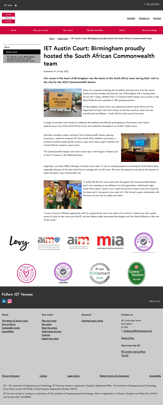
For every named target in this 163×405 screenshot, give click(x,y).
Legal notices (73, 375)
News (21, 47)
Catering (46, 334)
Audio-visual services (51, 331)
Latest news (22, 51)
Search (105, 4)
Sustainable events (11, 327)
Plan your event (40, 30)
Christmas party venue (92, 320)
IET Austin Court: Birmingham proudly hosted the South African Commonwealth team (21, 58)
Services (157, 18)
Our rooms (68, 30)
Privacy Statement (10, 375)
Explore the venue (50, 338)
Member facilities (95, 30)
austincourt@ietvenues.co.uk (138, 330)
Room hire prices (49, 327)
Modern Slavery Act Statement (114, 375)
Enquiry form (127, 337)
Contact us (144, 18)
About (122, 30)
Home (13, 30)
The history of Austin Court (15, 320)
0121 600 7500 (152, 4)
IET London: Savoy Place (133, 351)
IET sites (10, 5)
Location (131, 18)
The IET (124, 355)
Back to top (155, 301)
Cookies (43, 375)
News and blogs (149, 30)
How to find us (9, 324)
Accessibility (8, 331)
